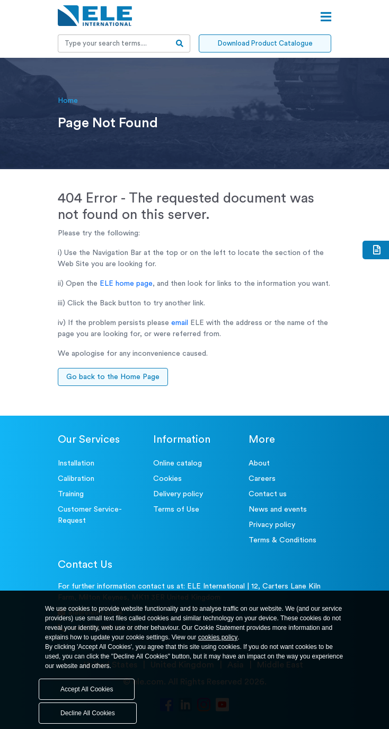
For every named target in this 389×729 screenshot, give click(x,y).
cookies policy (218, 637)
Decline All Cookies (87, 713)
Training (71, 494)
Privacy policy (272, 525)
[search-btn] (180, 43)
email (179, 323)
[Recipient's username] (114, 43)
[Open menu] (326, 17)
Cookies (167, 478)
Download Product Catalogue (265, 43)
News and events (278, 509)
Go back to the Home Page (113, 377)
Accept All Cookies (86, 689)
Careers (262, 478)
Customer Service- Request (90, 515)
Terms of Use (176, 509)
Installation (76, 463)
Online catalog (177, 463)
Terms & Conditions (282, 540)
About (259, 463)
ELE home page (126, 283)
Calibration (76, 478)
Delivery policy (178, 494)
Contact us (268, 494)
